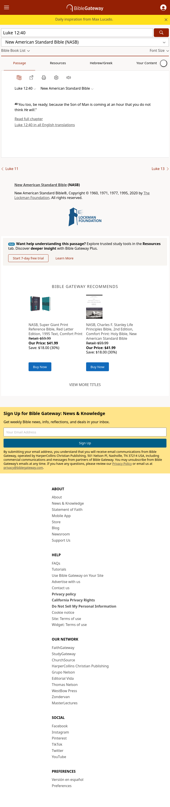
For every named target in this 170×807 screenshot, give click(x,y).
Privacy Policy (122, 463)
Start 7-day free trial (28, 258)
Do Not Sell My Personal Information (84, 606)
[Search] (161, 32)
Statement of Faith (67, 509)
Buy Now (40, 367)
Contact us (61, 587)
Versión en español (67, 779)
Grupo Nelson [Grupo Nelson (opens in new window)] (63, 672)
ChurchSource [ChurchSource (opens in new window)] (63, 660)
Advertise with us (66, 581)
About (57, 497)
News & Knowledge (68, 503)
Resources (33, 63)
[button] (163, 7)
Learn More (64, 258)
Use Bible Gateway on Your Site (77, 575)
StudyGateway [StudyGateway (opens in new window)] (63, 653)
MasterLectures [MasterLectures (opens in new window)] (64, 703)
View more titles (85, 384)
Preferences (61, 785)
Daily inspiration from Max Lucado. (84, 19)
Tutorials (59, 569)
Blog (55, 527)
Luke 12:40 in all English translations (45, 124)
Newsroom (61, 534)
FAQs (56, 563)
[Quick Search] (77, 32)
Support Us (61, 540)
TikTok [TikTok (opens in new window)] (57, 744)
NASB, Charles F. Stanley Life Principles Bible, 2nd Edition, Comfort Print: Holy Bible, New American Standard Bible (111, 331)
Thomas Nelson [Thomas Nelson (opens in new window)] (65, 684)
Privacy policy (64, 594)
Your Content (87, 63)
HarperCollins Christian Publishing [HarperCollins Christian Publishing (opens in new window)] (80, 666)
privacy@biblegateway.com (23, 467)
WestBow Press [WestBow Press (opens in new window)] (64, 690)
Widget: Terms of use (69, 624)
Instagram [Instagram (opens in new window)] (60, 732)
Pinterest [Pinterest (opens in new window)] (59, 738)
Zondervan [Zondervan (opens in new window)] (61, 696)
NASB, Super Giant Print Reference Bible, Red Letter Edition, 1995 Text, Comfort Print (55, 329)
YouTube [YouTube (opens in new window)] (59, 756)
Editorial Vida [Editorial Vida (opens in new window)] (63, 678)
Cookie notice (63, 612)
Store (56, 521)
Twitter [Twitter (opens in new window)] (57, 750)
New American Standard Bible (40, 184)
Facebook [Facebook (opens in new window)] (60, 726)
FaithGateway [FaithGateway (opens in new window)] (63, 647)
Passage (11, 63)
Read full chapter (29, 118)
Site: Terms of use (66, 618)
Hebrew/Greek (59, 63)
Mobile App (61, 515)
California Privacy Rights (73, 600)
